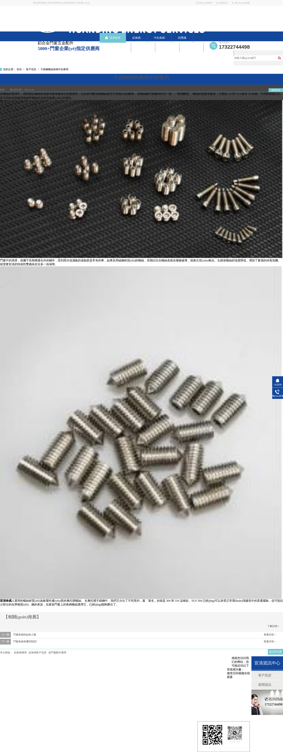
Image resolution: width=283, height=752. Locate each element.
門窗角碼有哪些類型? (25, 641)
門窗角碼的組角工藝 (24, 634)
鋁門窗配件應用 (57, 652)
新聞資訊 (167, 47)
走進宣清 (191, 47)
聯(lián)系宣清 (218, 55)
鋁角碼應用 (20, 652)
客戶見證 (143, 47)
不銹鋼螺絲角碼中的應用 (54, 69)
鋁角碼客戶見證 (37, 652)
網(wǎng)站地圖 (242, 3)
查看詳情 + (270, 634)
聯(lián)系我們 (205, 3)
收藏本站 (223, 3)
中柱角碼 (159, 37)
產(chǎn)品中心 (115, 47)
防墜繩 (182, 37)
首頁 (19, 69)
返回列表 (275, 90)
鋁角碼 (136, 37)
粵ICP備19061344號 (85, 701)
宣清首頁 (115, 37)
